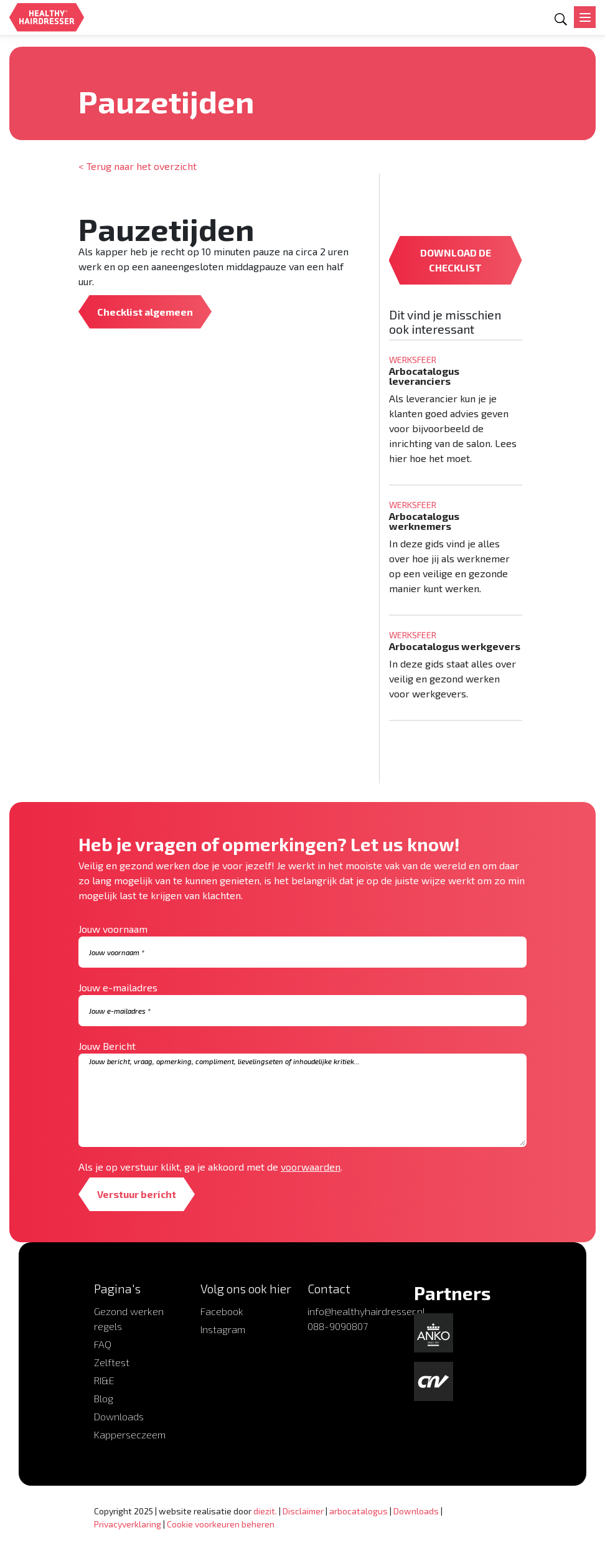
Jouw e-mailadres (117, 987)
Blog (103, 1398)
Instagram (222, 1329)
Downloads (119, 1416)
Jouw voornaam (113, 929)
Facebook (221, 1311)
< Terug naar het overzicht (137, 166)
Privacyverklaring (127, 1524)
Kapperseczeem (130, 1434)
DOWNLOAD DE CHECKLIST (455, 260)
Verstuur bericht (136, 1194)
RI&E (104, 1380)
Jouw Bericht (107, 1046)
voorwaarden (310, 1167)
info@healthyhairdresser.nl (366, 1311)
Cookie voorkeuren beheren (220, 1524)
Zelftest (111, 1362)
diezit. (265, 1511)
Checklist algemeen (145, 312)
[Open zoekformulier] (561, 19)
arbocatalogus (358, 1511)
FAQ (102, 1344)
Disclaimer (303, 1511)
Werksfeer (102, 77)
